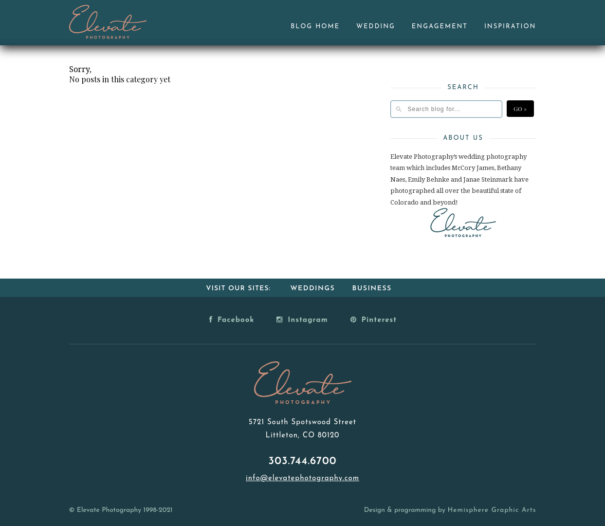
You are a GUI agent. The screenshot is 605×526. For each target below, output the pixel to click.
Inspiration (510, 26)
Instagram (302, 319)
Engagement (440, 26)
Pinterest (373, 319)
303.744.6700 (303, 461)
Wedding (375, 26)
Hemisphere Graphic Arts (491, 510)
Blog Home (315, 26)
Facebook (232, 319)
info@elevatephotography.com (302, 478)
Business (372, 288)
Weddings (312, 288)
